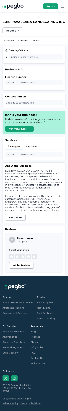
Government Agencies (15, 313)
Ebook (34, 342)
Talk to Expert (39, 363)
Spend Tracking (46, 318)
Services (23, 40)
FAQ (33, 352)
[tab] (14, 146)
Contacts (9, 40)
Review (36, 40)
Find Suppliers (45, 302)
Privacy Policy (10, 403)
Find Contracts (45, 313)
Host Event (43, 307)
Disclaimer (35, 403)
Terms (23, 403)
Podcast (35, 336)
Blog (33, 331)
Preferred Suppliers (14, 342)
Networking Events (14, 347)
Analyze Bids (10, 336)
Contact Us (37, 358)
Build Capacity (10, 352)
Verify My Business (13, 331)
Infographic (37, 347)
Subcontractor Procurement (18, 302)
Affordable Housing (13, 307)
